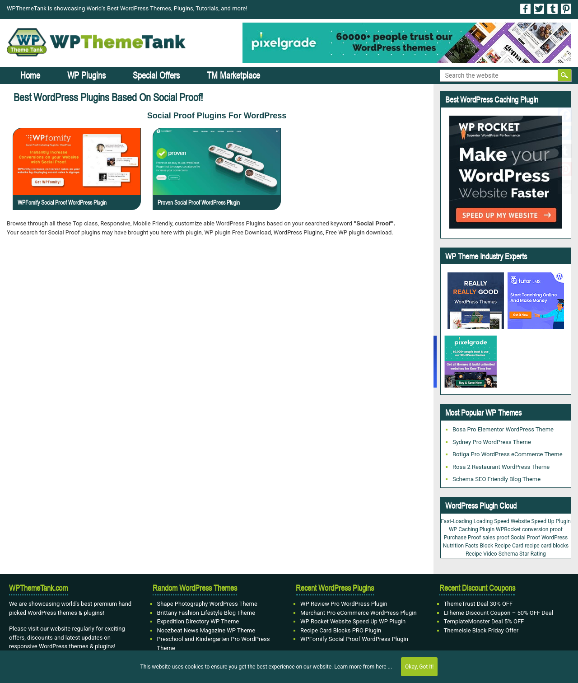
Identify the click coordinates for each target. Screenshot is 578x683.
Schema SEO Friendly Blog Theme (496, 479)
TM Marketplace (233, 75)
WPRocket (508, 529)
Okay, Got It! (419, 667)
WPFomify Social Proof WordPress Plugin (62, 202)
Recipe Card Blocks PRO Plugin (340, 630)
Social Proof (525, 537)
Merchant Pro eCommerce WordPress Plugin (358, 612)
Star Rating (532, 554)
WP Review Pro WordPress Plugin (343, 603)
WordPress (554, 537)
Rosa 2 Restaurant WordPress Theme (501, 466)
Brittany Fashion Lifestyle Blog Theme (206, 612)
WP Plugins (86, 75)
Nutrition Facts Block (468, 546)
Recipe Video (481, 554)
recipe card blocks (547, 546)
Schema (508, 554)
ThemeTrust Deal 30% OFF (478, 603)
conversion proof (542, 529)
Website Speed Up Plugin (541, 521)
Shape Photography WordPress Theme (207, 603)
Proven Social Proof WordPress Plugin (199, 202)
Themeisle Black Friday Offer (481, 630)
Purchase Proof (462, 537)
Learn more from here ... (363, 667)
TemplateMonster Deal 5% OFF (484, 621)
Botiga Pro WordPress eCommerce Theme (507, 454)
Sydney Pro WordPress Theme (491, 442)
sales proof (495, 537)
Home (30, 75)
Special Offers (156, 75)
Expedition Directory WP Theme (198, 621)
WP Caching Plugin (471, 529)
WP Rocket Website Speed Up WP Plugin (353, 621)
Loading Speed (491, 521)
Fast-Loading (456, 521)
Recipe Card (508, 546)
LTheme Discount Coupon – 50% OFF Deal (499, 612)
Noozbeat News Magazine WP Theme (206, 630)
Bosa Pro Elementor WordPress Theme (503, 429)
